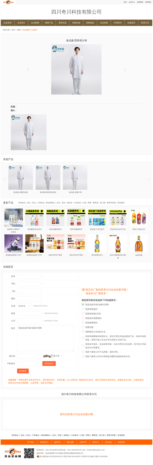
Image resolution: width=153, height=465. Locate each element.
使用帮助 (140, 2)
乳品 (34, 203)
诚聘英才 (57, 442)
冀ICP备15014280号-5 (73, 456)
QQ (13, 291)
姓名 (13, 276)
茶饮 (63, 203)
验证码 (12, 356)
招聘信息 (76, 23)
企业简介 (21, 23)
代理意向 (118, 23)
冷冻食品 (77, 203)
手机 (13, 284)
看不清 (56, 356)
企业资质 (104, 23)
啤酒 (89, 203)
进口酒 (102, 203)
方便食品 (40, 203)
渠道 (13, 313)
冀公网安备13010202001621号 (50, 456)
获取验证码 (49, 364)
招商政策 (90, 23)
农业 (58, 203)
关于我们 (30, 442)
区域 (13, 306)
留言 (13, 328)
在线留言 (131, 23)
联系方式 (145, 23)
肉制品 (69, 203)
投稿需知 (121, 442)
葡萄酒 (95, 203)
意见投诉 (108, 442)
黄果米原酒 (111, 203)
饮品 (28, 203)
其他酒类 (120, 203)
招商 (19, 30)
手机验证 (11, 363)
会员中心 (132, 2)
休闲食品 (21, 203)
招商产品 (49, 23)
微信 (13, 298)
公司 (13, 321)
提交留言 (22, 371)
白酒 (84, 203)
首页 (125, 2)
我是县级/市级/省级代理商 (45, 338)
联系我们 (148, 2)
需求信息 (63, 23)
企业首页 (8, 23)
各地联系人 (44, 442)
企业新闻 (35, 23)
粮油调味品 (50, 203)
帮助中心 (95, 442)
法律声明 (83, 442)
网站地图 (70, 442)
